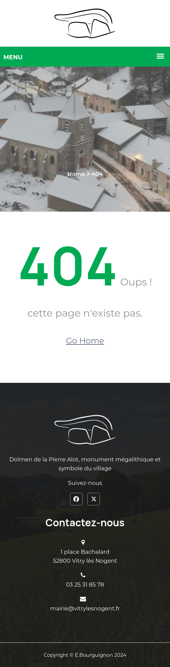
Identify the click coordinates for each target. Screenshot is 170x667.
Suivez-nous (85, 483)
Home (76, 174)
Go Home (85, 340)
